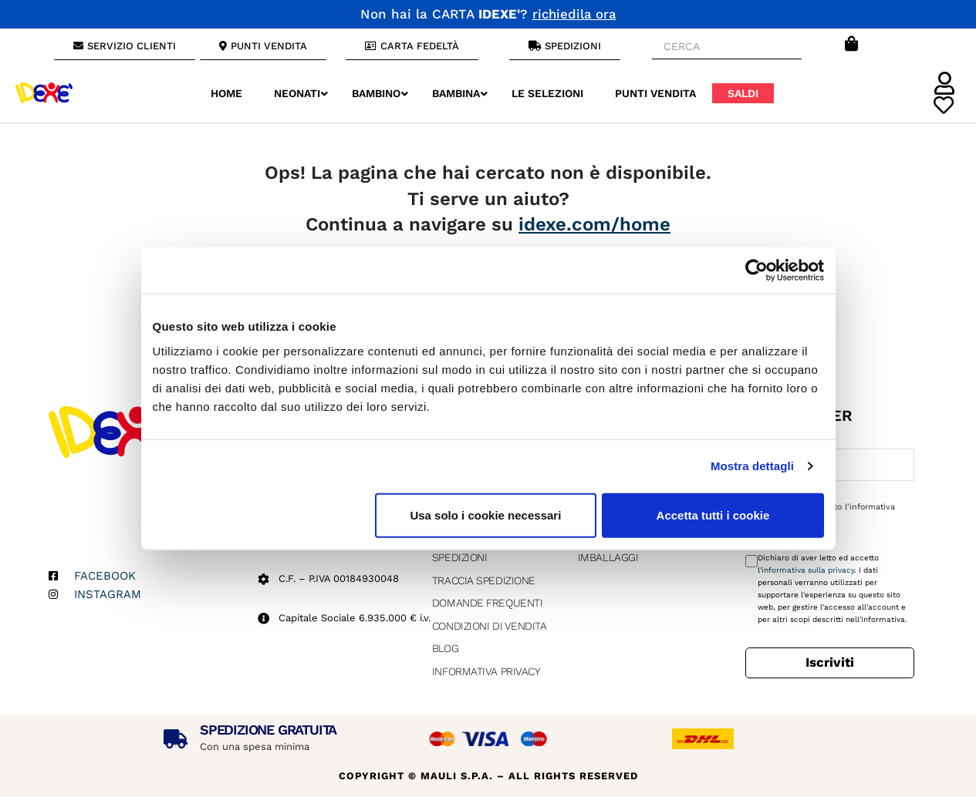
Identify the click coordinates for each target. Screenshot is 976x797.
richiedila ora (574, 14)
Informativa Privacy (486, 671)
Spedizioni (460, 557)
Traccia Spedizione (483, 580)
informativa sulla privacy (808, 570)
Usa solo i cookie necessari (485, 514)
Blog (445, 648)
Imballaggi (608, 557)
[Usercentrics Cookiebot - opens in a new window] (756, 270)
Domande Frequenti (487, 603)
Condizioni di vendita (489, 626)
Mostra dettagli (752, 465)
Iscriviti (829, 662)
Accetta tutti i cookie (713, 514)
